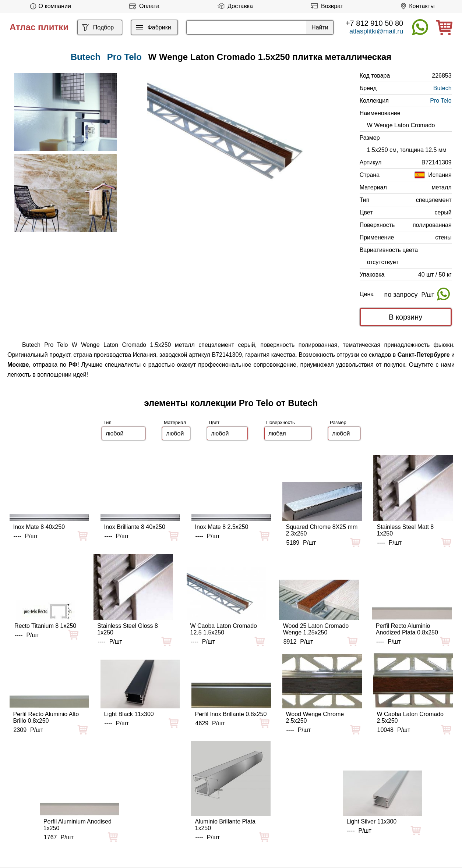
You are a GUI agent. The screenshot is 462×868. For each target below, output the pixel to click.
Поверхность (280, 422)
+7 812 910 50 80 (374, 23)
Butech (442, 88)
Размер (338, 422)
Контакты (416, 6)
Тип (107, 422)
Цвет (214, 422)
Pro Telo (124, 57)
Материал (175, 422)
